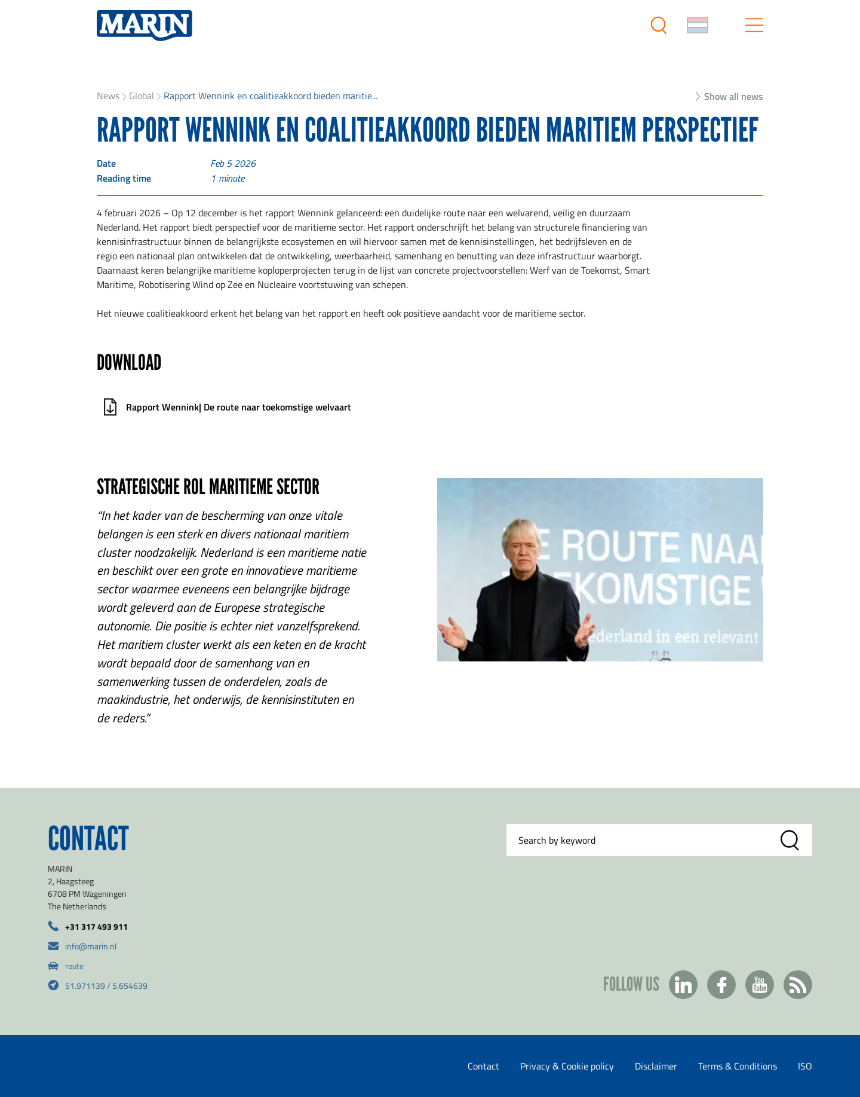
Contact (483, 1066)
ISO (805, 1066)
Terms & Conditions (737, 1066)
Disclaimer (656, 1066)
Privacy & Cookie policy (567, 1066)
